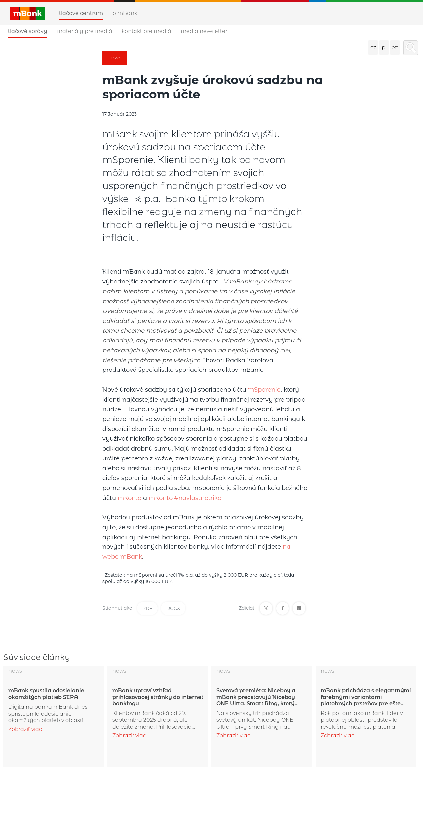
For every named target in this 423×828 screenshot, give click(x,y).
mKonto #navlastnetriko (185, 497)
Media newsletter (204, 31)
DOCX (173, 608)
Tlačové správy (27, 31)
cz (373, 47)
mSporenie (264, 389)
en (395, 47)
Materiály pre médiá (84, 31)
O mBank (125, 13)
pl (384, 47)
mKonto (129, 497)
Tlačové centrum (81, 13)
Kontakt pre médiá (146, 31)
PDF (147, 608)
